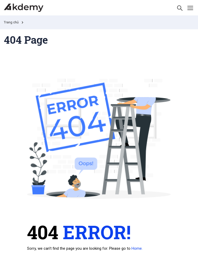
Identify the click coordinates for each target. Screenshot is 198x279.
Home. (137, 248)
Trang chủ (11, 22)
